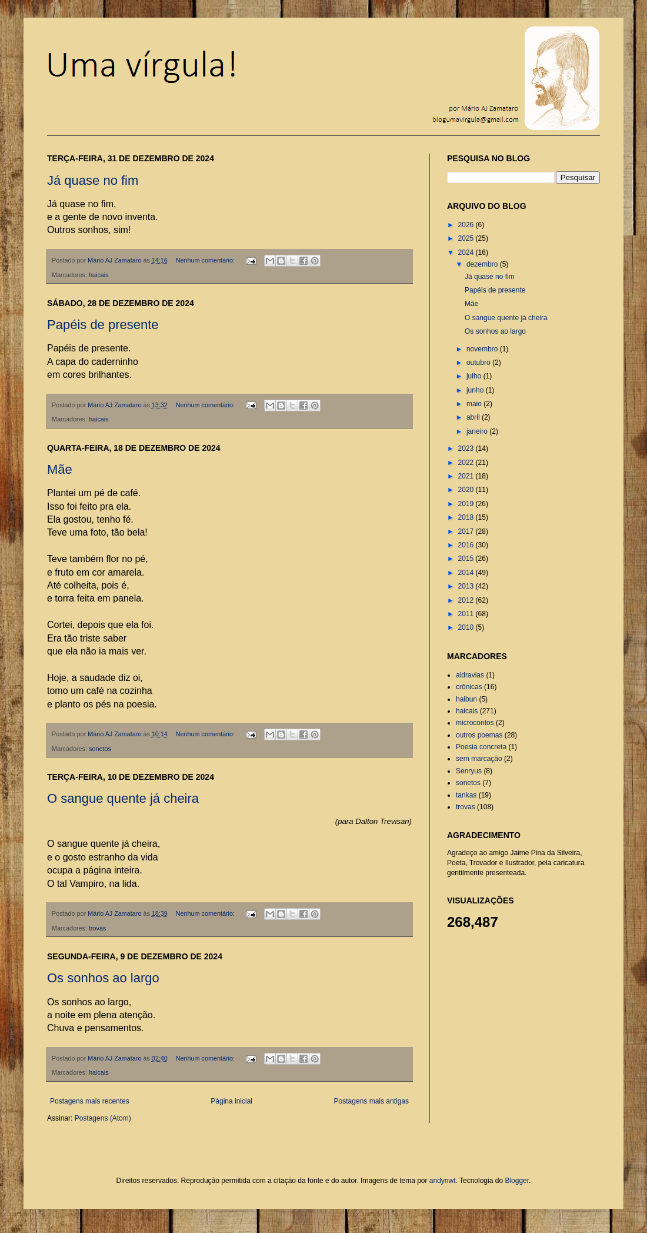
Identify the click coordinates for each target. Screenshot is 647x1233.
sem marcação (479, 759)
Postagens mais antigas (371, 1101)
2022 (467, 462)
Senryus (469, 771)
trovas (97, 928)
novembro (483, 349)
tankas (466, 795)
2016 (467, 545)
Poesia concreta (481, 747)
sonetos (100, 748)
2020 (467, 490)
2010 (467, 627)
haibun (466, 699)
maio (474, 404)
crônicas (469, 687)
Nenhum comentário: (206, 260)
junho (476, 390)
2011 (467, 614)
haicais (99, 274)
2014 (467, 573)
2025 (467, 238)
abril (474, 417)
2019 (467, 504)
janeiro (477, 431)
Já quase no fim (92, 180)
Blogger (517, 1180)
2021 (467, 476)
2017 (467, 531)
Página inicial (231, 1101)
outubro (479, 362)
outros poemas (479, 735)
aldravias (470, 675)
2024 (467, 252)
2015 (467, 558)
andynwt (442, 1180)
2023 (467, 448)
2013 (467, 586)
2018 (467, 517)
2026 (467, 225)
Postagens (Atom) (103, 1118)
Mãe (59, 469)
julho (474, 376)
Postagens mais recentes (89, 1101)
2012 (467, 600)
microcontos (475, 723)
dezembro (483, 264)
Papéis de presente (103, 324)
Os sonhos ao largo (103, 978)
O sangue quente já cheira (123, 798)
